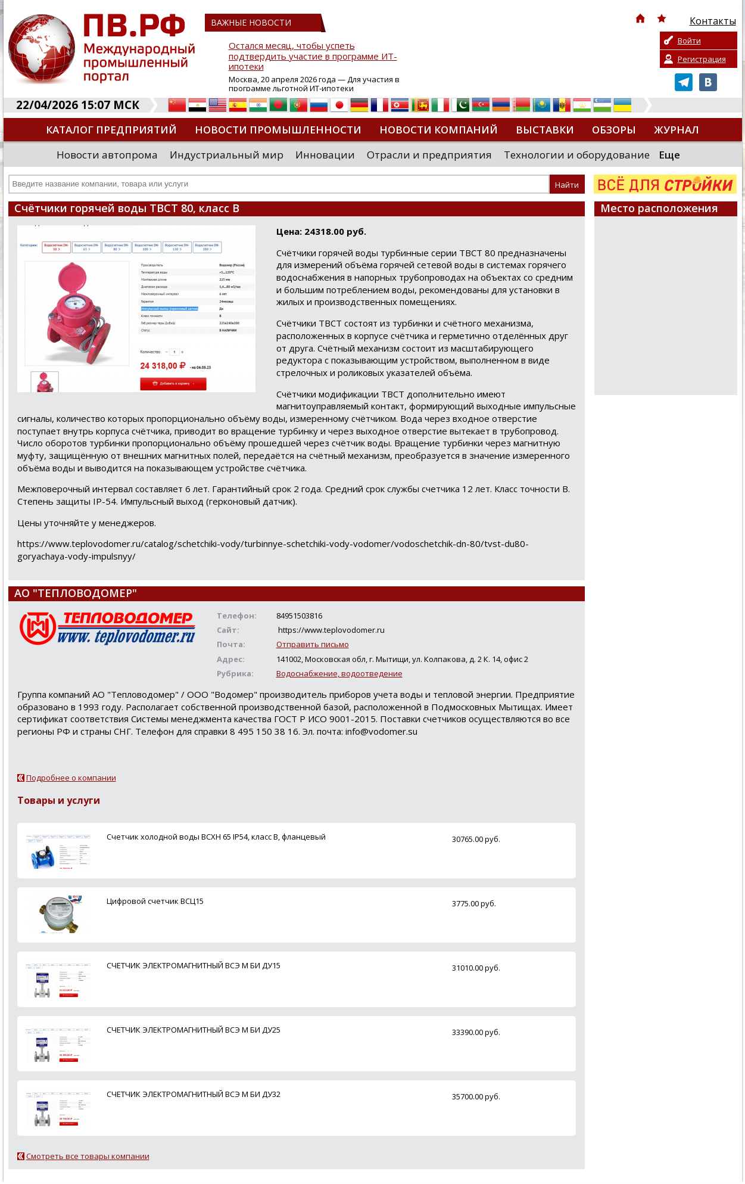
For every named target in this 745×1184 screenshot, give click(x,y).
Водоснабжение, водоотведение (339, 673)
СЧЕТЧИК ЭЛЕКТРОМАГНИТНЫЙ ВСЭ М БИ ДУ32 (193, 1094)
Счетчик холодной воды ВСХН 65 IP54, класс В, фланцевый (216, 836)
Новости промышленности (278, 129)
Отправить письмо (312, 644)
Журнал (676, 129)
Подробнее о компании (71, 777)
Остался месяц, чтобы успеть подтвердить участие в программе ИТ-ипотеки (313, 56)
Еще (669, 154)
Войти (689, 40)
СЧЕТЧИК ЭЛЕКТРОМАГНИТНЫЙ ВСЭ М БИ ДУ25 (193, 1029)
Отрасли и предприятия (429, 154)
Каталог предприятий (111, 129)
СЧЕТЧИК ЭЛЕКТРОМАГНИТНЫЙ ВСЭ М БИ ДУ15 (193, 965)
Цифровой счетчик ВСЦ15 (155, 901)
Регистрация (702, 59)
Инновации (325, 154)
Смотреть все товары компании (87, 1156)
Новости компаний (438, 129)
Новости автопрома (107, 154)
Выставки (545, 129)
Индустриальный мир (226, 154)
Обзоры (614, 129)
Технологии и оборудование (577, 154)
